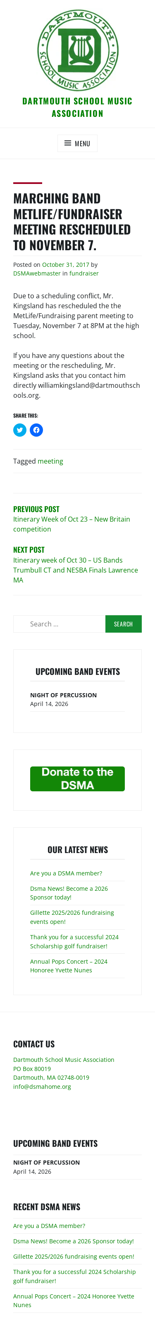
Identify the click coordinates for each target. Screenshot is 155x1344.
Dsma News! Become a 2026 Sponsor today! (69, 893)
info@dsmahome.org (42, 1086)
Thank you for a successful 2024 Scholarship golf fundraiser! (74, 941)
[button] (77, 50)
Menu (83, 143)
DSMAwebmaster (37, 273)
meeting (50, 461)
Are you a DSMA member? (66, 873)
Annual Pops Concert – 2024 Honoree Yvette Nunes (68, 965)
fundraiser (84, 273)
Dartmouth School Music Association (77, 106)
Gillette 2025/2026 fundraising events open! (73, 1256)
